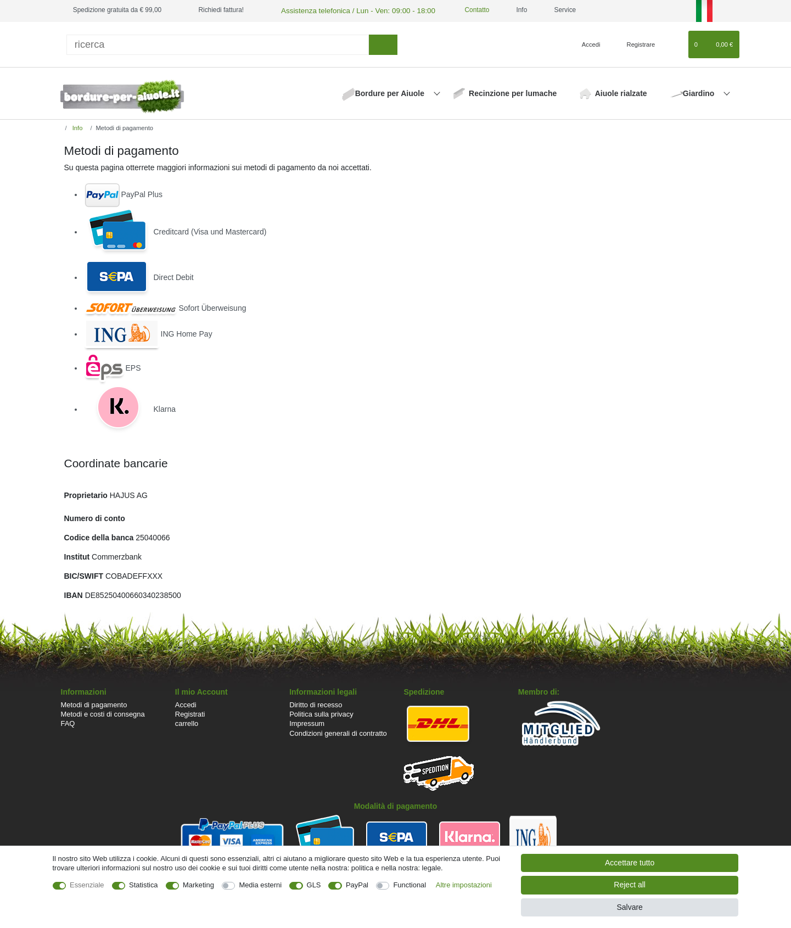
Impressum (306, 722)
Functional (409, 885)
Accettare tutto (629, 862)
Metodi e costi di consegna (103, 713)
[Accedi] (587, 43)
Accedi (186, 704)
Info (77, 127)
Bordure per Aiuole (391, 92)
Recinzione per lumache (513, 92)
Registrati (190, 713)
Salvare (629, 907)
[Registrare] (634, 43)
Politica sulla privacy (321, 713)
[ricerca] (217, 43)
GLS (314, 885)
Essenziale (87, 885)
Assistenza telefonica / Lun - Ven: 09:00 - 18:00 (348, 10)
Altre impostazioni (464, 885)
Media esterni (260, 885)
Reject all (630, 884)
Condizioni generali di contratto (338, 732)
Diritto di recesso (315, 704)
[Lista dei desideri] (674, 43)
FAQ (68, 722)
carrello (186, 722)
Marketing (198, 885)
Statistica (143, 885)
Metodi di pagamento (94, 704)
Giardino (699, 92)
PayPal (357, 885)
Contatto (460, 10)
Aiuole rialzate (621, 92)
